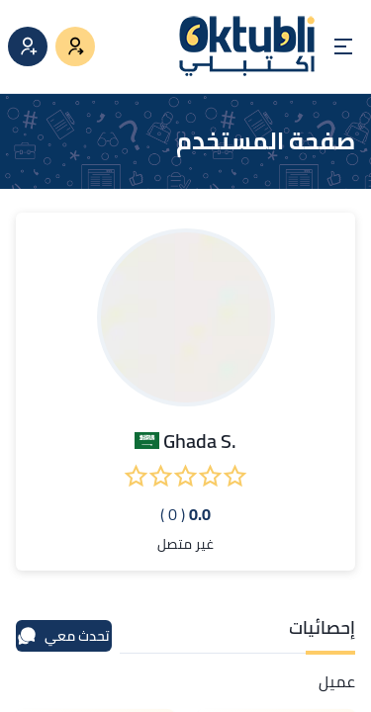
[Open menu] (343, 46)
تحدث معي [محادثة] (63, 636)
